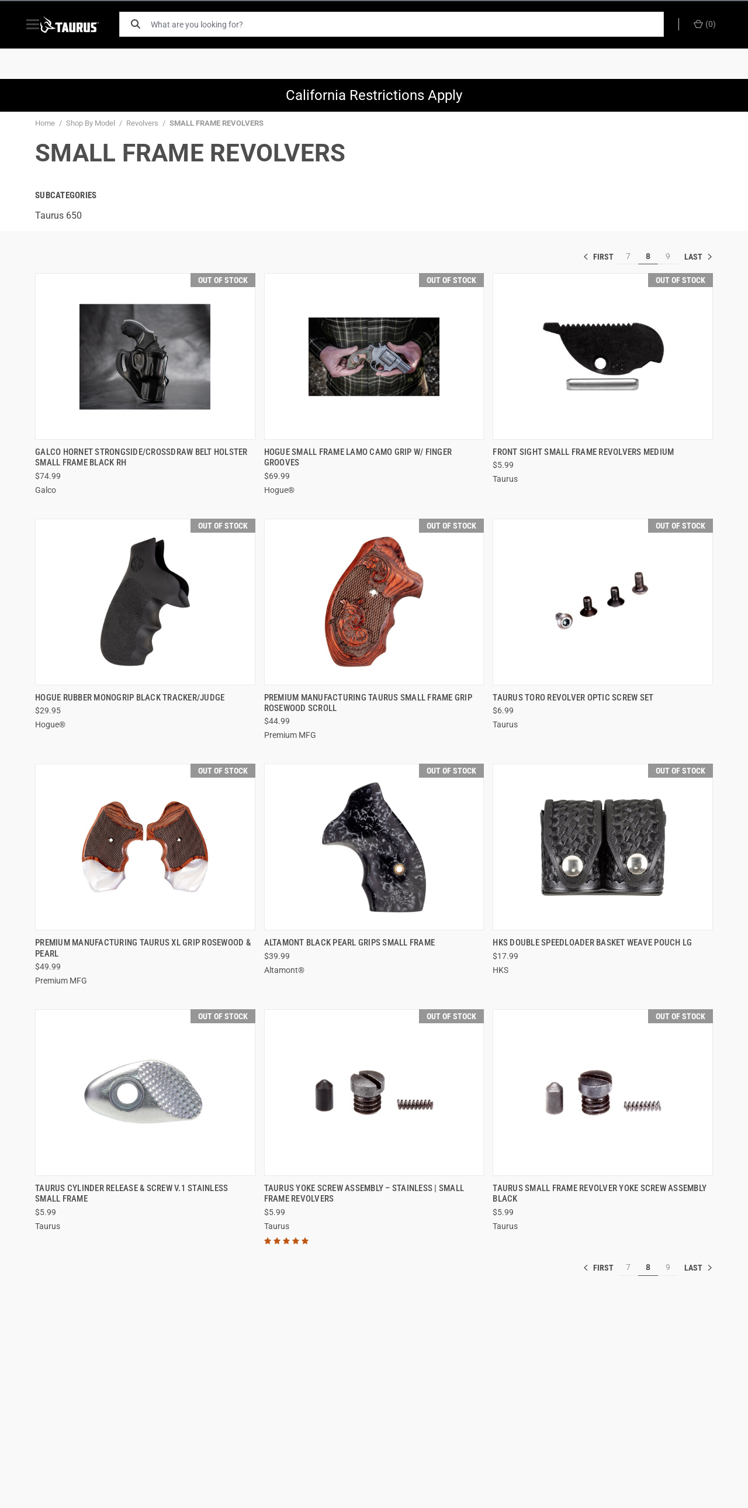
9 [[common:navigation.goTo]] (668, 256)
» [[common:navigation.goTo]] (698, 256)
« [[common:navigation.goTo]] (600, 256)
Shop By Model (90, 123)
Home (45, 123)
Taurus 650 (58, 215)
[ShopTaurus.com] (83, 24)
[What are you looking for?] (412, 24)
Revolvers (142, 123)
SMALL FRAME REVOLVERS (216, 123)
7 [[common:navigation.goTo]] (628, 256)
